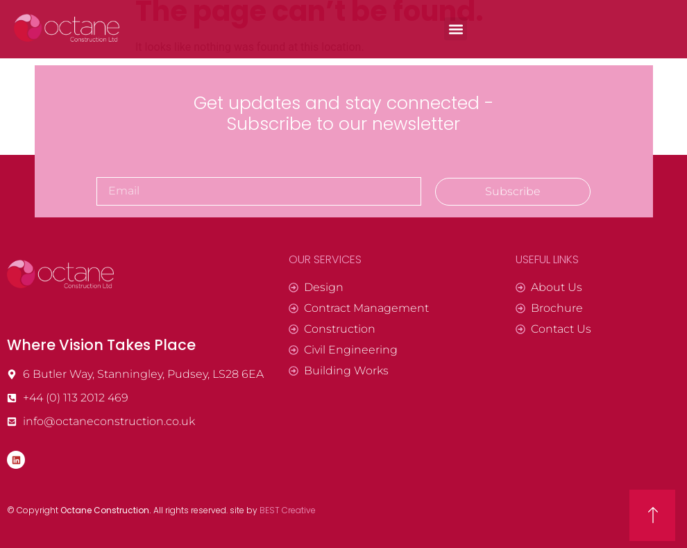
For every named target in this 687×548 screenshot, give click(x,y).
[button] (455, 28)
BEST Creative (288, 510)
